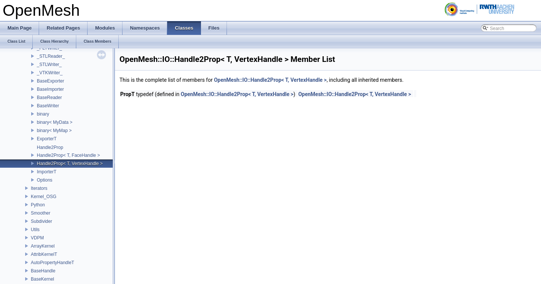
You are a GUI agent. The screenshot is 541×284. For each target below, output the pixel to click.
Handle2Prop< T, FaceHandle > (68, 155)
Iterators (39, 188)
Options (44, 180)
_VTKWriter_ (49, 72)
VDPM (37, 237)
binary (43, 114)
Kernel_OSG (43, 196)
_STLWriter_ (49, 64)
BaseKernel (42, 279)
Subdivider (41, 221)
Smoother (40, 213)
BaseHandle (43, 270)
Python (38, 204)
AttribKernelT (44, 254)
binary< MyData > (55, 122)
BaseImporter (50, 89)
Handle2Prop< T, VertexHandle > (70, 163)
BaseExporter (50, 81)
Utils (35, 229)
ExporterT (47, 138)
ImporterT (46, 171)
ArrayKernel (42, 246)
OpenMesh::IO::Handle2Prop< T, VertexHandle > (270, 80)
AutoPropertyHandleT (52, 262)
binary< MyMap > (54, 130)
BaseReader (49, 97)
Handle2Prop (50, 147)
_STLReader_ (51, 56)
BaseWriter (48, 105)
